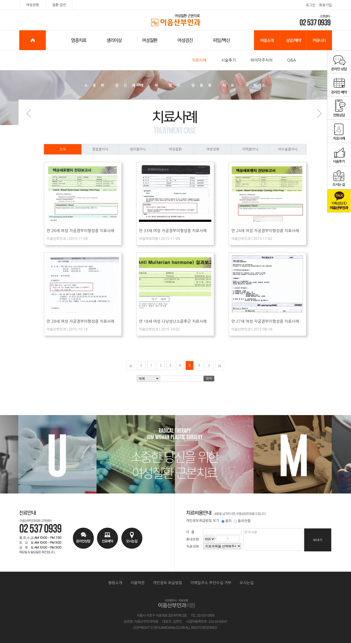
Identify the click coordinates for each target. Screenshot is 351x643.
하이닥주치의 (262, 60)
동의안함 (242, 521)
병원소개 (115, 583)
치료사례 (199, 60)
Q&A (291, 60)
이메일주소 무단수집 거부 (210, 583)
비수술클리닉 (292, 149)
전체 (55, 149)
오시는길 (247, 583)
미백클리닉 (255, 149)
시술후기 (228, 60)
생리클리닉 (143, 149)
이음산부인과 (175, 20)
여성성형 (32, 5)
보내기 (317, 540)
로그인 (310, 5)
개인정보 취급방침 (167, 583)
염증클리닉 (105, 149)
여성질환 (181, 149)
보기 (216, 520)
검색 (209, 378)
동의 (226, 521)
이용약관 (137, 583)
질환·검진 (59, 5)
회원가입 (325, 5)
